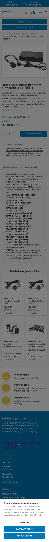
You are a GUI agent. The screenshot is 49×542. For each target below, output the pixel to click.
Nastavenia (24, 522)
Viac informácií (35, 515)
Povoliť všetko (24, 536)
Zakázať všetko (24, 529)
